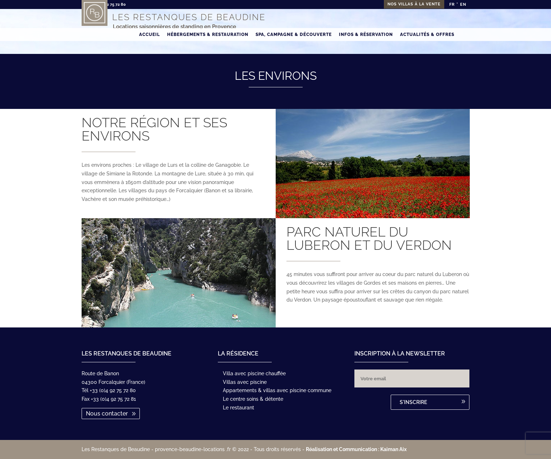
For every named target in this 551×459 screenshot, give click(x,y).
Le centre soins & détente (253, 399)
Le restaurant (238, 407)
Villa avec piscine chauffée (254, 373)
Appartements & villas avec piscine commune (277, 390)
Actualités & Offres (427, 47)
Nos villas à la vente (414, 4)
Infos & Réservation (366, 47)
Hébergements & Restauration (207, 47)
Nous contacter (107, 413)
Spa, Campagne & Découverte (294, 47)
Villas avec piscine (245, 382)
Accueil (149, 47)
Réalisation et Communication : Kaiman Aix (356, 449)
